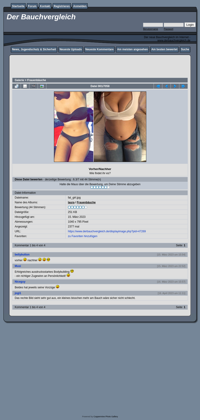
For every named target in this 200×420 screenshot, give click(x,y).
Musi (18, 266)
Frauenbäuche (36, 80)
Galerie (19, 80)
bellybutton (22, 254)
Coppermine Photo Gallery (105, 416)
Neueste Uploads (70, 49)
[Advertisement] (100, 67)
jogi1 (18, 293)
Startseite (18, 6)
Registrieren (62, 6)
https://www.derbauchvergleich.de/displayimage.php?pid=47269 (107, 231)
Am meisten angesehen (132, 49)
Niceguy (20, 281)
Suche (185, 49)
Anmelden (80, 6)
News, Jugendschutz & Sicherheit (34, 49)
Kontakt (45, 6)
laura (71, 202)
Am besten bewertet (164, 49)
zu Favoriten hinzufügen (82, 236)
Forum (32, 6)
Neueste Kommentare (99, 49)
